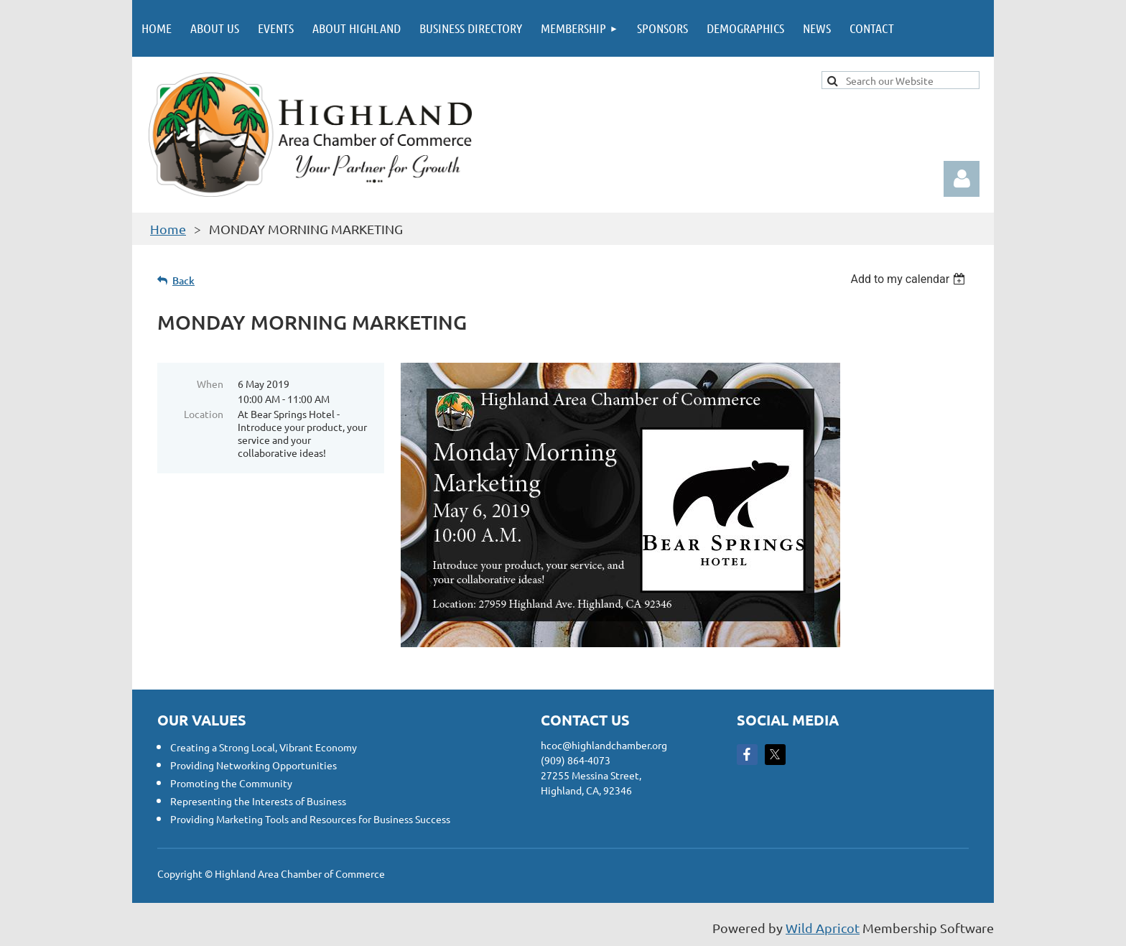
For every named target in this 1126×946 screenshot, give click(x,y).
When (210, 383)
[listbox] (909, 279)
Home (168, 228)
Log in (962, 179)
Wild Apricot (823, 927)
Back (183, 280)
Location (203, 413)
